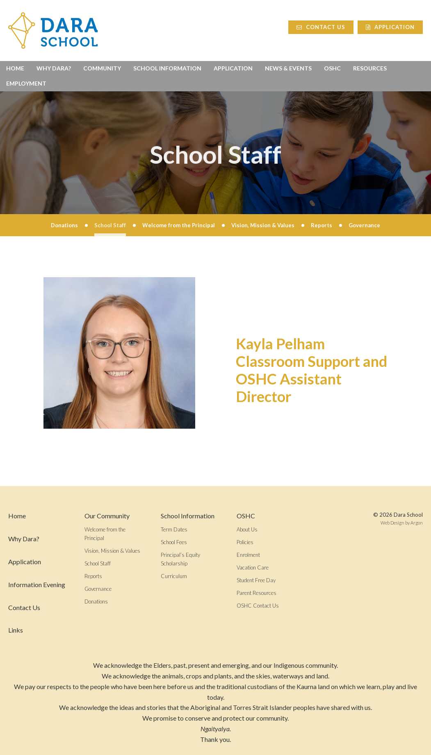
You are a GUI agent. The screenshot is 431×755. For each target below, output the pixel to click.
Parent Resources (256, 593)
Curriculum (174, 576)
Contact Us (320, 27)
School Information (167, 68)
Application (390, 27)
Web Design (392, 522)
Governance (98, 588)
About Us (247, 529)
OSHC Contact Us (258, 605)
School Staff (97, 563)
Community (102, 68)
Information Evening (36, 584)
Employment (26, 83)
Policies (245, 542)
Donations (96, 601)
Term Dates (174, 529)
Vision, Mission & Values (112, 550)
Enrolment (248, 555)
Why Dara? (53, 68)
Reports (93, 576)
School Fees (174, 542)
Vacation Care (253, 567)
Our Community (107, 516)
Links (15, 630)
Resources (370, 68)
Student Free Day (256, 580)
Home (15, 68)
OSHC (332, 68)
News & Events (288, 68)
